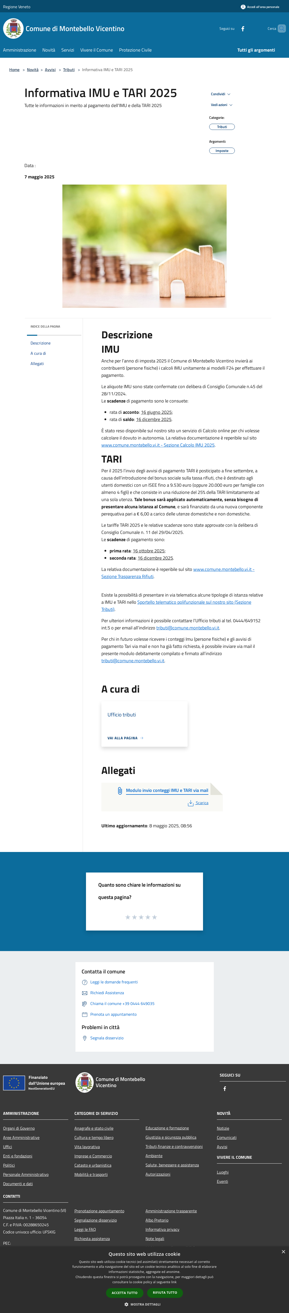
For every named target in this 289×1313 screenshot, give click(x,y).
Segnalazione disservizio (95, 1220)
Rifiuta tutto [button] (165, 1292)
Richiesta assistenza (92, 1238)
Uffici (7, 1147)
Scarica (197, 803)
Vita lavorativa (87, 1147)
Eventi (222, 1181)
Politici (9, 1165)
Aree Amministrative (21, 1137)
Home (14, 69)
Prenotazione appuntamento (99, 1211)
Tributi (69, 69)
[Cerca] (280, 28)
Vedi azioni (222, 105)
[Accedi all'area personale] (260, 7)
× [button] (283, 1252)
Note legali (155, 1238)
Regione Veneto (16, 7)
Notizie (223, 1128)
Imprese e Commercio (93, 1156)
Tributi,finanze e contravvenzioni (174, 1146)
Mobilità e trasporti (91, 1174)
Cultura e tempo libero (93, 1137)
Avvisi (50, 69)
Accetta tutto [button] (125, 1293)
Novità (32, 69)
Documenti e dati (18, 1184)
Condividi (221, 94)
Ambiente (154, 1156)
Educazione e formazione (167, 1128)
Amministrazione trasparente (171, 1211)
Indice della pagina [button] (45, 326)
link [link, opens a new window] (174, 1282)
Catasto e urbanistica (92, 1165)
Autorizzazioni (158, 1174)
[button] (144, 1304)
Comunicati (227, 1137)
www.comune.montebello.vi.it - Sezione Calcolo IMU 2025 (158, 445)
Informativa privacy (162, 1229)
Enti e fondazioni (17, 1156)
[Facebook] (234, 28)
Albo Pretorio (157, 1220)
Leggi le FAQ (85, 1229)
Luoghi (223, 1172)
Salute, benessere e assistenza (172, 1165)
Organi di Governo (19, 1128)
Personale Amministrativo (26, 1174)
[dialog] (144, 1280)
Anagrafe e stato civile (93, 1128)
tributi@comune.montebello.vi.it (187, 627)
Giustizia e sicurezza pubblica (171, 1137)
